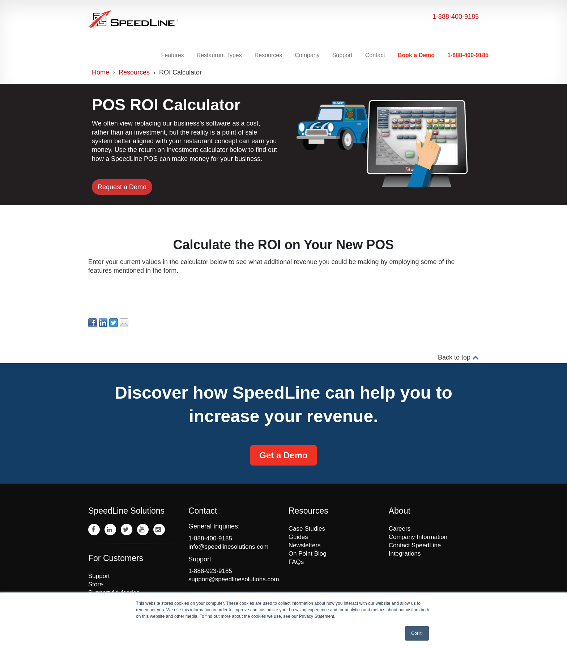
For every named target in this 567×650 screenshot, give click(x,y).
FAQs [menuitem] (296, 561)
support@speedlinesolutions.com (233, 579)
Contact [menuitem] (375, 55)
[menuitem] (417, 55)
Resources (134, 72)
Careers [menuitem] (399, 528)
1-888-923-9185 (210, 571)
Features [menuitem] (172, 55)
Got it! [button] (417, 633)
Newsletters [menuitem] (305, 545)
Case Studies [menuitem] (307, 528)
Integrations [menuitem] (405, 553)
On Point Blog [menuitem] (308, 553)
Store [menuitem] (95, 584)
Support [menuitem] (342, 55)
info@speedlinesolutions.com (228, 546)
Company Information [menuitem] (418, 537)
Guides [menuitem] (298, 537)
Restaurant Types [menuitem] (219, 55)
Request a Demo (122, 187)
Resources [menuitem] (268, 55)
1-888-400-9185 (455, 16)
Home (100, 72)
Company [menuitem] (307, 55)
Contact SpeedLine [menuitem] (415, 545)
